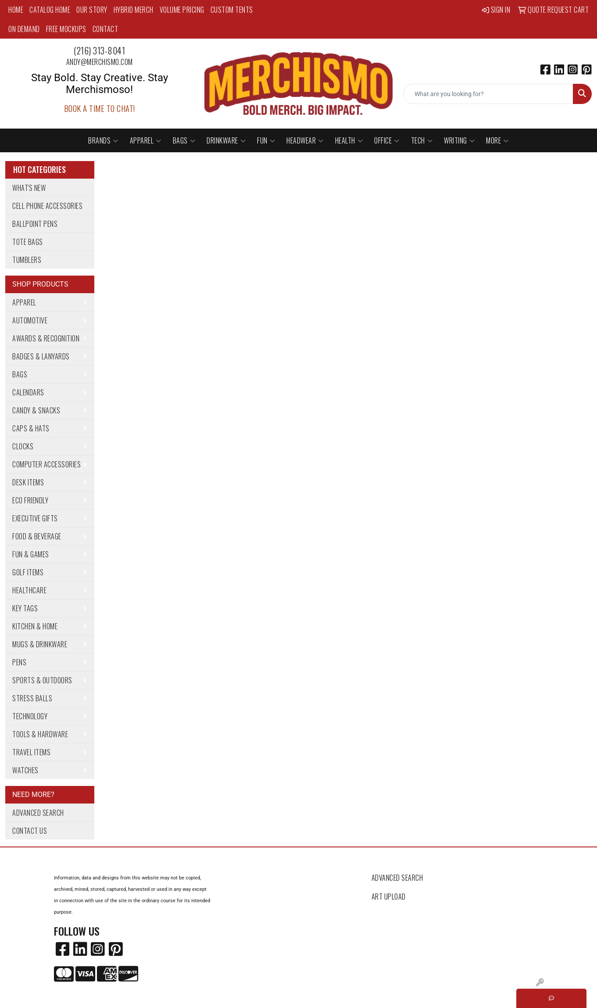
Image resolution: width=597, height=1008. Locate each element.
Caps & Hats (31, 428)
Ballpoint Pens (34, 224)
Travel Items (31, 752)
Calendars (28, 392)
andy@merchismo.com (99, 62)
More (497, 140)
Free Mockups (66, 29)
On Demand (24, 29)
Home (15, 9)
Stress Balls (32, 698)
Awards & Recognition (45, 338)
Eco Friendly (30, 500)
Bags (184, 140)
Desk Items (28, 482)
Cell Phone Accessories (47, 206)
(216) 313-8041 (99, 50)
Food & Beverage (36, 536)
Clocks (22, 446)
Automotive (29, 320)
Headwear (305, 140)
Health (349, 140)
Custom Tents (232, 9)
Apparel (145, 140)
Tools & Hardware (40, 734)
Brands (103, 140)
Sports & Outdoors (42, 680)
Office (387, 140)
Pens (19, 662)
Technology (29, 716)
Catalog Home (49, 9)
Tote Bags (27, 242)
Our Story (91, 9)
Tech (422, 140)
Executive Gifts (35, 518)
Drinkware (226, 140)
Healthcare (29, 590)
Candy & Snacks (36, 410)
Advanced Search (38, 812)
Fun (266, 140)
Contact (105, 29)
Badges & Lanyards (41, 356)
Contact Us (29, 830)
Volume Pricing (182, 9)
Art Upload (389, 896)
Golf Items (27, 572)
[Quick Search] (488, 94)
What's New (29, 188)
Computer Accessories (46, 464)
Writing (459, 140)
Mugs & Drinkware (39, 644)
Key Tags (25, 608)
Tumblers (26, 260)
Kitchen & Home (34, 626)
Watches (25, 770)
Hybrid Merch (134, 9)
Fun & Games (30, 554)
